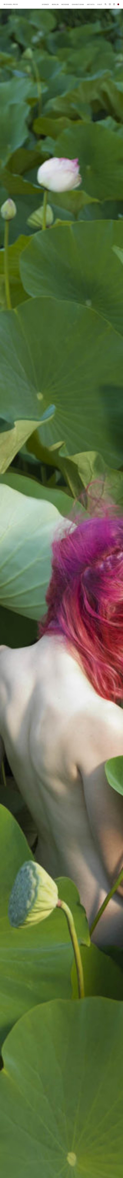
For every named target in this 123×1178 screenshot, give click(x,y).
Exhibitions (78, 4)
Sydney (45, 4)
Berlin (55, 4)
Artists (91, 4)
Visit (99, 4)
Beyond (65, 4)
